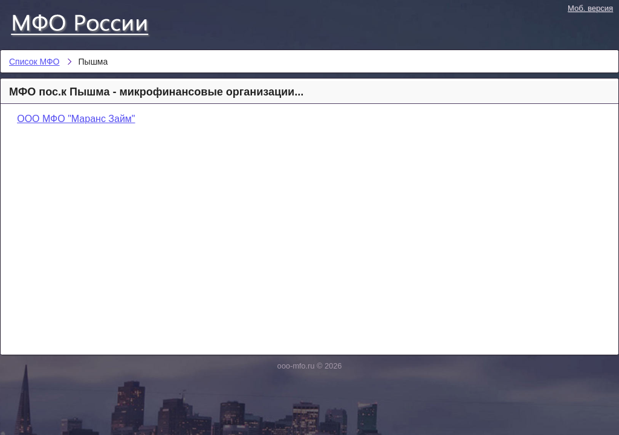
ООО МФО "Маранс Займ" (76, 119)
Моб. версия (590, 8)
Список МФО (90, 22)
